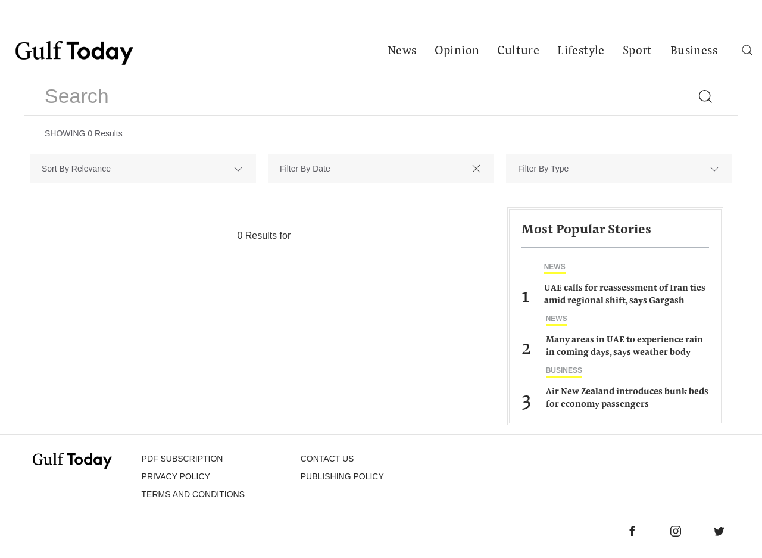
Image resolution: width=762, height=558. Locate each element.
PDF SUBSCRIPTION (182, 458)
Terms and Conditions (193, 494)
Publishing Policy (342, 476)
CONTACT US (327, 458)
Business (693, 51)
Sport (637, 51)
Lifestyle (581, 51)
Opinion (457, 51)
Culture (518, 51)
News (402, 51)
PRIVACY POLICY (176, 476)
